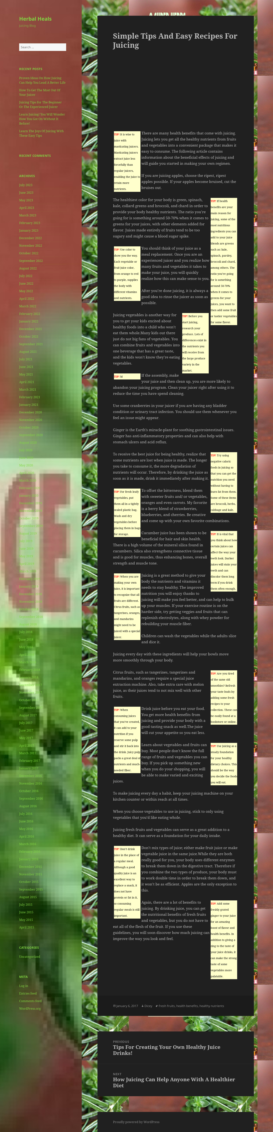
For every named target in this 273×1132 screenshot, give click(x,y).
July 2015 (25, 904)
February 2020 (29, 488)
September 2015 (31, 889)
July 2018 (25, 632)
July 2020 (25, 450)
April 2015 (26, 927)
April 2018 (26, 655)
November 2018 (30, 602)
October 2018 (28, 609)
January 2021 (28, 405)
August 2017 (28, 715)
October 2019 (28, 518)
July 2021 (25, 359)
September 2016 (31, 798)
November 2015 (30, 874)
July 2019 (25, 541)
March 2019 (27, 571)
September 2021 (31, 344)
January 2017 (28, 768)
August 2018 (28, 624)
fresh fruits (167, 1006)
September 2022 (31, 261)
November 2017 (30, 692)
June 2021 (26, 367)
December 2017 (30, 685)
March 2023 (27, 215)
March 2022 (27, 306)
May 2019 (26, 556)
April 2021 (26, 382)
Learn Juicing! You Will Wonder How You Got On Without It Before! (42, 119)
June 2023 (26, 192)
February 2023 (29, 223)
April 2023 (26, 208)
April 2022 (26, 299)
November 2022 (30, 246)
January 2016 (28, 859)
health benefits (187, 1006)
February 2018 (29, 670)
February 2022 (29, 314)
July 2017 (25, 723)
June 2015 (26, 912)
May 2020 (26, 465)
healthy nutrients (211, 1006)
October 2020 (28, 427)
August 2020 (28, 442)
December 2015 (30, 867)
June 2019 (26, 548)
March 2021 (27, 389)
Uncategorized (29, 957)
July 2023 (25, 185)
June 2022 (26, 283)
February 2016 (29, 851)
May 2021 (26, 374)
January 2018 (28, 677)
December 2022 (30, 238)
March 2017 (27, 753)
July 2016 (25, 814)
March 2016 (27, 844)
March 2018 (27, 662)
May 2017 (26, 738)
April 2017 (26, 745)
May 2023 (26, 200)
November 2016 (30, 783)
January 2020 (28, 495)
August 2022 (28, 268)
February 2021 (29, 397)
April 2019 (26, 564)
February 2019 (29, 579)
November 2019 (30, 511)
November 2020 (30, 420)
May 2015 (26, 920)
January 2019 (28, 586)
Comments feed (30, 1001)
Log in (23, 986)
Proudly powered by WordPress (136, 1122)
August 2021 (28, 352)
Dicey (148, 1006)
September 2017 (31, 708)
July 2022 (25, 276)
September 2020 (31, 435)
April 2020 (26, 473)
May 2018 (26, 647)
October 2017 (28, 700)
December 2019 (30, 503)
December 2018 (30, 594)
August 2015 (28, 897)
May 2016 (26, 829)
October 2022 (28, 253)
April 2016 (26, 836)
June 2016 (26, 821)
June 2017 (26, 730)
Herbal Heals (35, 18)
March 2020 (27, 480)
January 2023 (28, 230)
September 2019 (31, 526)
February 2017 (29, 761)
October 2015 (28, 882)
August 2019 (28, 533)
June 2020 (26, 458)
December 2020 (30, 412)
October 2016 (28, 791)
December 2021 (30, 329)
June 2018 (26, 639)
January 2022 (28, 321)
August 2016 (28, 806)
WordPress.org (30, 1008)
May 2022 (26, 291)
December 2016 (30, 776)
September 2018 (31, 617)
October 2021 (28, 336)
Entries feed (28, 993)
